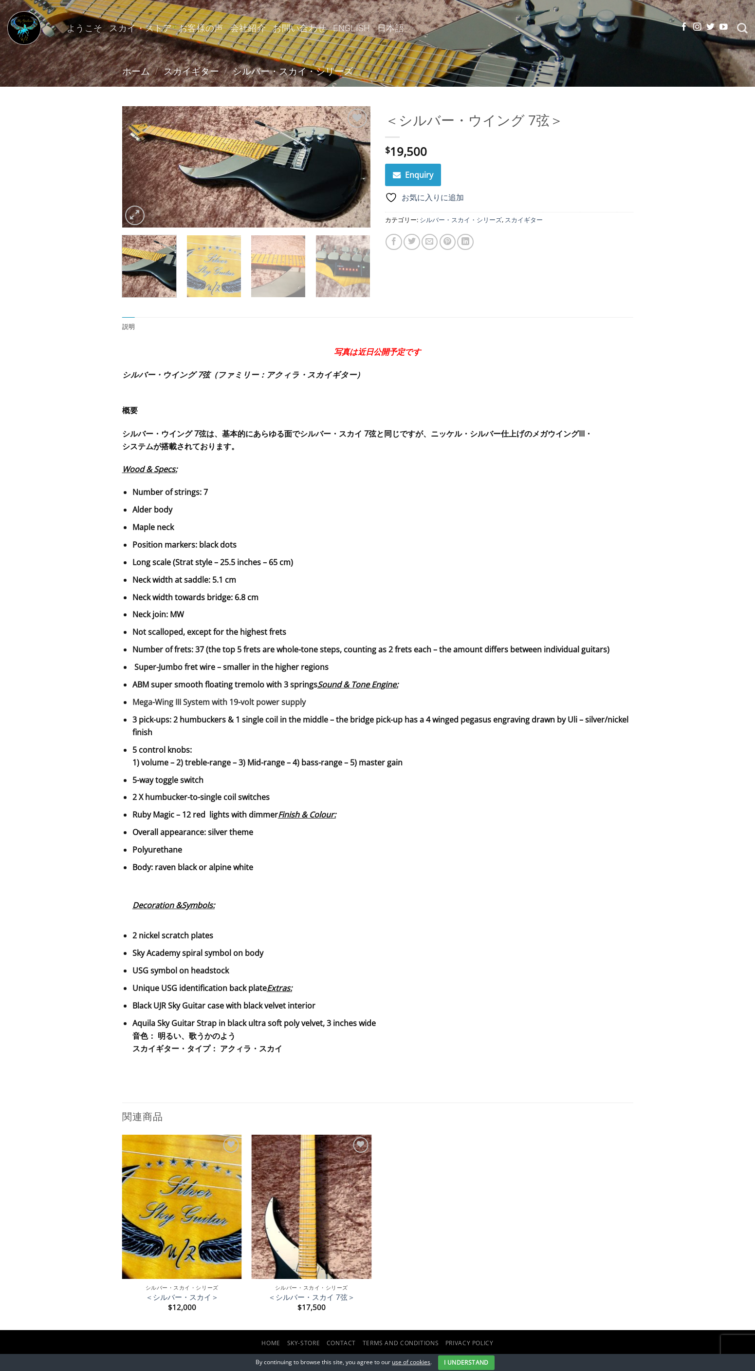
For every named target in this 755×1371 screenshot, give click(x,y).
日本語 (390, 28)
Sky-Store (303, 1343)
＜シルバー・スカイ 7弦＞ (311, 1297)
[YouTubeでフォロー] (723, 27)
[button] (135, 215)
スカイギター (191, 71)
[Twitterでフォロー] (710, 27)
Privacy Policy (469, 1343)
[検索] (742, 28)
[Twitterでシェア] (412, 242)
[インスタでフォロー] (697, 27)
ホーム (136, 71)
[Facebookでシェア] (394, 242)
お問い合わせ (299, 28)
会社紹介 (248, 28)
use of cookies (411, 1362)
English (351, 28)
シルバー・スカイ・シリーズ (293, 71)
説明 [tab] (128, 326)
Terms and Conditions (401, 1343)
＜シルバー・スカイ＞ (182, 1297)
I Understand (466, 1362)
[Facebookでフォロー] (684, 27)
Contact (341, 1343)
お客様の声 (201, 28)
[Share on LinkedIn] (465, 242)
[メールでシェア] (430, 242)
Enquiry (419, 175)
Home (270, 1343)
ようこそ (84, 28)
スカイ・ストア (140, 28)
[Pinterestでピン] (448, 242)
